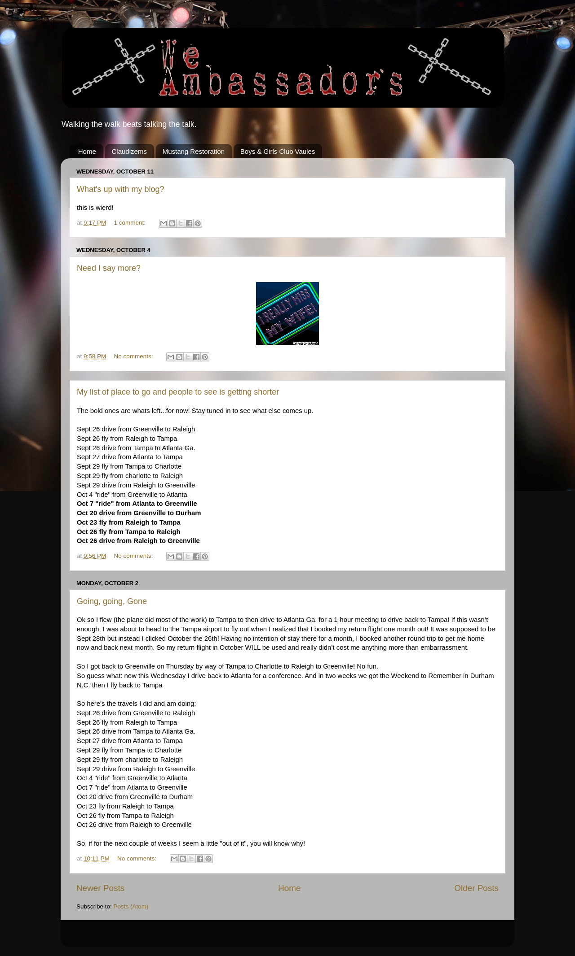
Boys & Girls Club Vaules (277, 151)
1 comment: (130, 222)
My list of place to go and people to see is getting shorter (178, 391)
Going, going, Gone (112, 601)
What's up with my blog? (120, 189)
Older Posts (476, 888)
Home (87, 151)
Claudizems (129, 151)
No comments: (134, 356)
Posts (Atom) (131, 906)
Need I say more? (109, 268)
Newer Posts (100, 888)
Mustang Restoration (194, 151)
